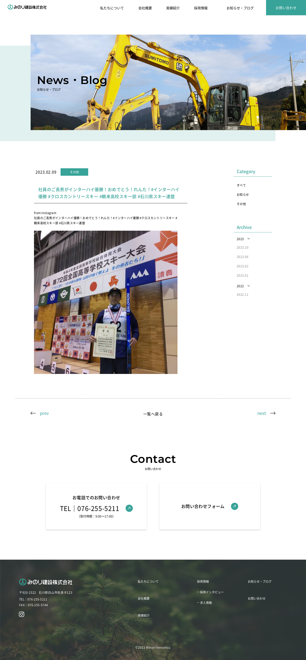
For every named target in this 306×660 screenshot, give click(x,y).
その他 (241, 204)
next (261, 413)
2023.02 (242, 266)
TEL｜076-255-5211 (33, 599)
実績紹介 (173, 7)
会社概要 (145, 7)
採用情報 (201, 7)
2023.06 (242, 256)
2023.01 (242, 275)
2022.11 (242, 294)
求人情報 (206, 602)
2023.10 (242, 247)
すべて (241, 185)
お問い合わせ (286, 7)
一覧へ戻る (153, 414)
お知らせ (243, 194)
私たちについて (112, 7)
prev (44, 413)
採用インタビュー (212, 592)
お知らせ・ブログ (240, 7)
